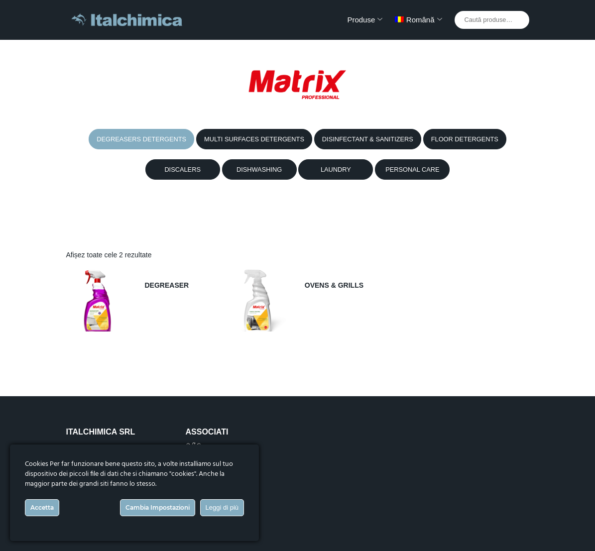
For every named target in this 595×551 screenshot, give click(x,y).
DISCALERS (182, 169)
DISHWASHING (259, 169)
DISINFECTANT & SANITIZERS (367, 139)
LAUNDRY (336, 169)
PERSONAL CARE (412, 169)
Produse (361, 19)
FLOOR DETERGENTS (464, 139)
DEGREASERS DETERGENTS (141, 139)
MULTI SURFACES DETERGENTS (254, 139)
